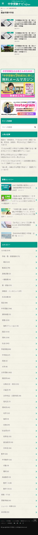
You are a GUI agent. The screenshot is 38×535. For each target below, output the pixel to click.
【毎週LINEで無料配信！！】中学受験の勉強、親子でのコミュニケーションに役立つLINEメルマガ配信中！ (18, 200)
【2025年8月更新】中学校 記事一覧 (18, 235)
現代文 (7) (6, 401)
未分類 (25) (5, 512)
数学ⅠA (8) (7, 483)
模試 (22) (6, 262)
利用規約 (10, 523)
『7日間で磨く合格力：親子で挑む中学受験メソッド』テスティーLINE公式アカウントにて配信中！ (18, 213)
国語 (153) (5, 332)
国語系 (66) (6, 378)
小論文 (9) (6, 390)
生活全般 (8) (6, 297)
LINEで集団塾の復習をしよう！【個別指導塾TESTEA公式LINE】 (18, 187)
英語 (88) (4, 303)
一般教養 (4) (6, 279)
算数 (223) (5, 320)
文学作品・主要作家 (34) (12, 396)
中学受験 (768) (6, 308)
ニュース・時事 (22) (8, 506)
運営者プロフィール (25, 521)
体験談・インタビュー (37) (11, 291)
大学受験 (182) (6, 372)
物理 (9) (6, 419)
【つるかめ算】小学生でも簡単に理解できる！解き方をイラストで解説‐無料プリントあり (18, 149)
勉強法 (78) (6, 268)
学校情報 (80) (6, 349)
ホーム (3, 521)
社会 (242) (5, 343)
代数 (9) (6, 465)
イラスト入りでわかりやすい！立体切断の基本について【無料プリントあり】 (18, 162)
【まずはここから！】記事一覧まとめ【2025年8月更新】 (18, 225)
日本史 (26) (7, 448)
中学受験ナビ (19, 4)
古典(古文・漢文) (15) (11, 384)
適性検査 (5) (6, 314)
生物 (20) (6, 425)
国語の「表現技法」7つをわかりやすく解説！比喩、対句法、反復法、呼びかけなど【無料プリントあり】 (18, 142)
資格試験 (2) (6, 274)
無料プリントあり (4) (11, 326)
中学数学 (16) (7, 460)
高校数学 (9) (6, 477)
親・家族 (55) (7, 285)
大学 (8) (4, 367)
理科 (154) (5, 337)
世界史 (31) (7, 436)
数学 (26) (4, 454)
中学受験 (9, 521)
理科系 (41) (6, 407)
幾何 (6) (6, 471)
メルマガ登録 (16, 521)
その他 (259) (5, 250)
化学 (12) (6, 413)
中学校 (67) (6, 355)
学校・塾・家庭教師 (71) (11, 256)
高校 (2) (4, 361)
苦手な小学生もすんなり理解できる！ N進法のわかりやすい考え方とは (19, 156)
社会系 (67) (6, 431)
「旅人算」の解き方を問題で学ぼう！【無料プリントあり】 (18, 168)
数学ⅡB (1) (7, 489)
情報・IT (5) (5, 495)
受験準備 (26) (6, 500)
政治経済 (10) (8, 442)
